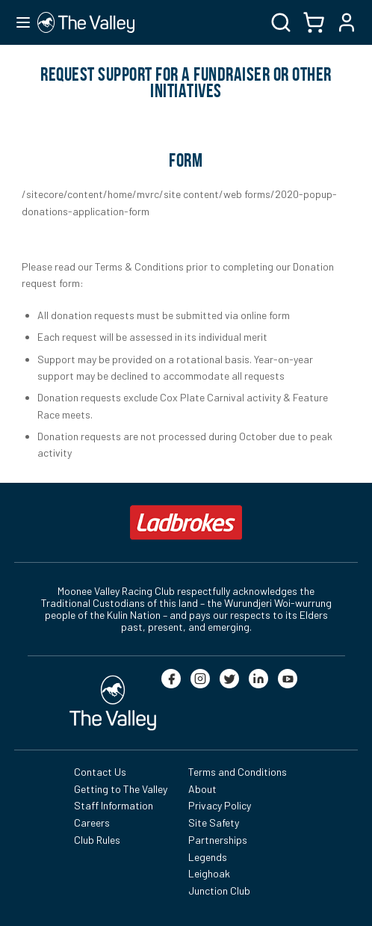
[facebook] (171, 678)
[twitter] (229, 678)
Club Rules (97, 839)
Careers (92, 822)
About (202, 789)
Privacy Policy (219, 805)
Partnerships (217, 839)
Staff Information (113, 805)
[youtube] (287, 678)
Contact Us (100, 771)
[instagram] (200, 678)
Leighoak (209, 873)
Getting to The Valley (120, 789)
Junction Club (219, 890)
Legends (207, 857)
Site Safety (213, 822)
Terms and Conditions (237, 771)
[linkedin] (258, 678)
